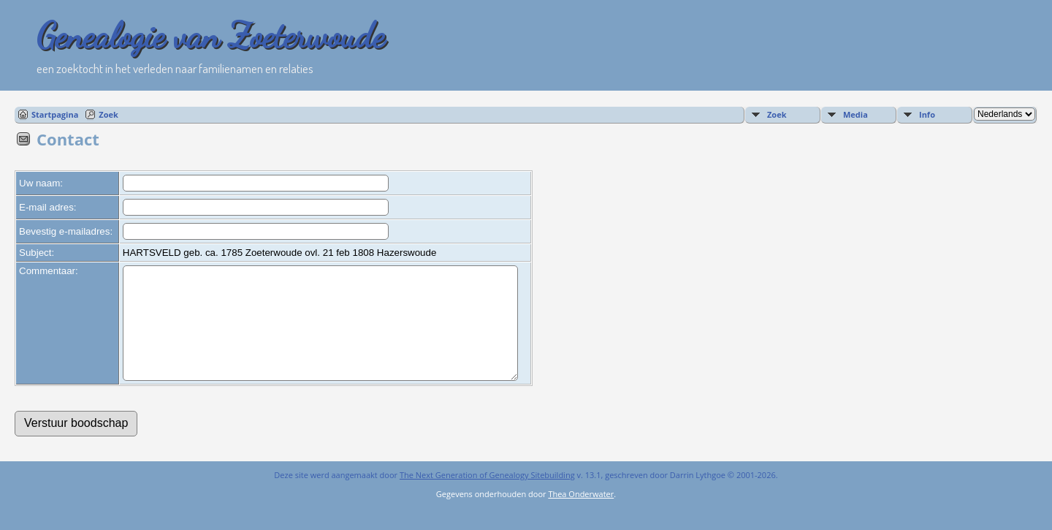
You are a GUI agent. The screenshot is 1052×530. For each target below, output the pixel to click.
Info (927, 114)
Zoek (108, 114)
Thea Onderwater (581, 515)
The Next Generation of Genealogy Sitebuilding (487, 496)
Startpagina (54, 114)
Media (855, 114)
